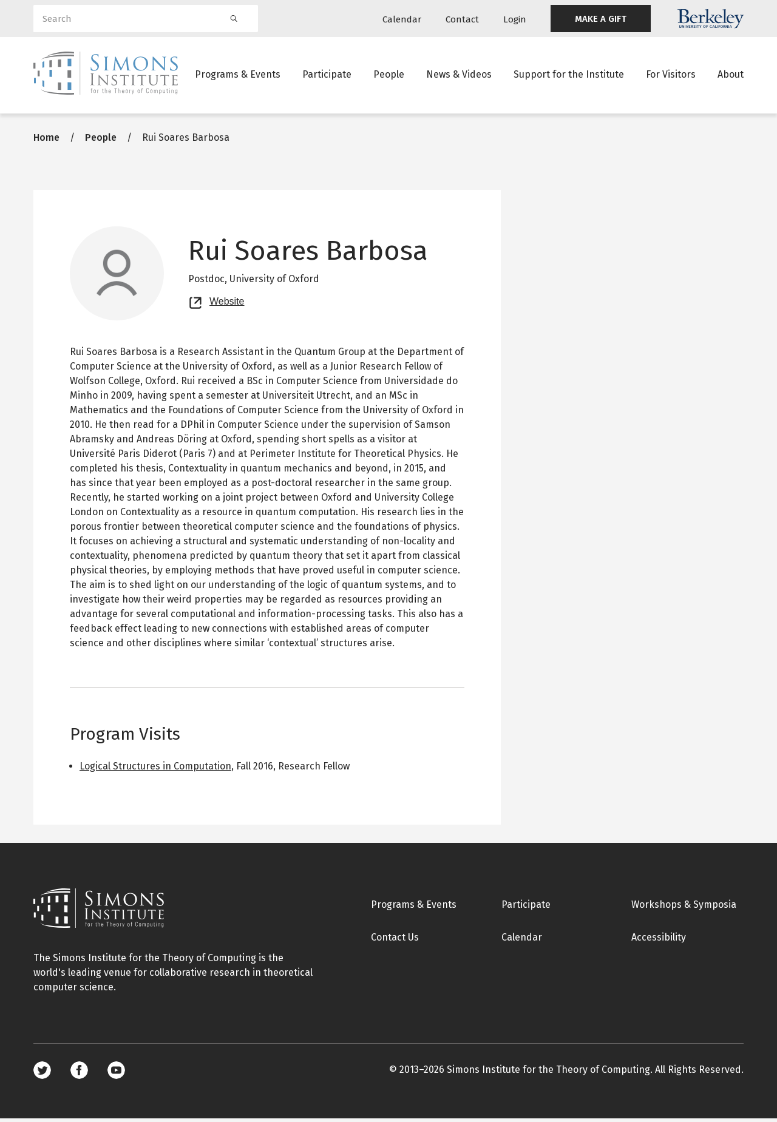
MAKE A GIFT (600, 18)
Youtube (116, 1074)
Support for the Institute (569, 75)
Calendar (401, 19)
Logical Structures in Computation (155, 770)
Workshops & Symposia (683, 908)
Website (227, 303)
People (388, 75)
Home (46, 141)
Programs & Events (237, 75)
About (731, 75)
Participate (326, 75)
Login (514, 19)
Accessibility (658, 941)
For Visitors (671, 75)
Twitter (42, 1074)
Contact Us (395, 941)
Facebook (79, 1074)
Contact (462, 19)
